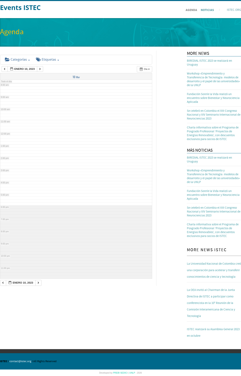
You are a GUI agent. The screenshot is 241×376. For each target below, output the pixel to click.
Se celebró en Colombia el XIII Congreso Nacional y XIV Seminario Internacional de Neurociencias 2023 (213, 115)
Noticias (207, 10)
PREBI (116, 373)
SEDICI (124, 373)
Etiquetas (47, 59)
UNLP (132, 373)
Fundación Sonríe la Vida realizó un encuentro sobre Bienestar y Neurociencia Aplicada (213, 98)
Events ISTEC (20, 7)
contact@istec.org (20, 361)
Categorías (17, 59)
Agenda (191, 10)
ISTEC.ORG (234, 10)
